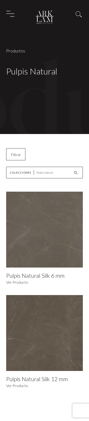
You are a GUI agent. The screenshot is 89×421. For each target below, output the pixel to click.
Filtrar (16, 154)
